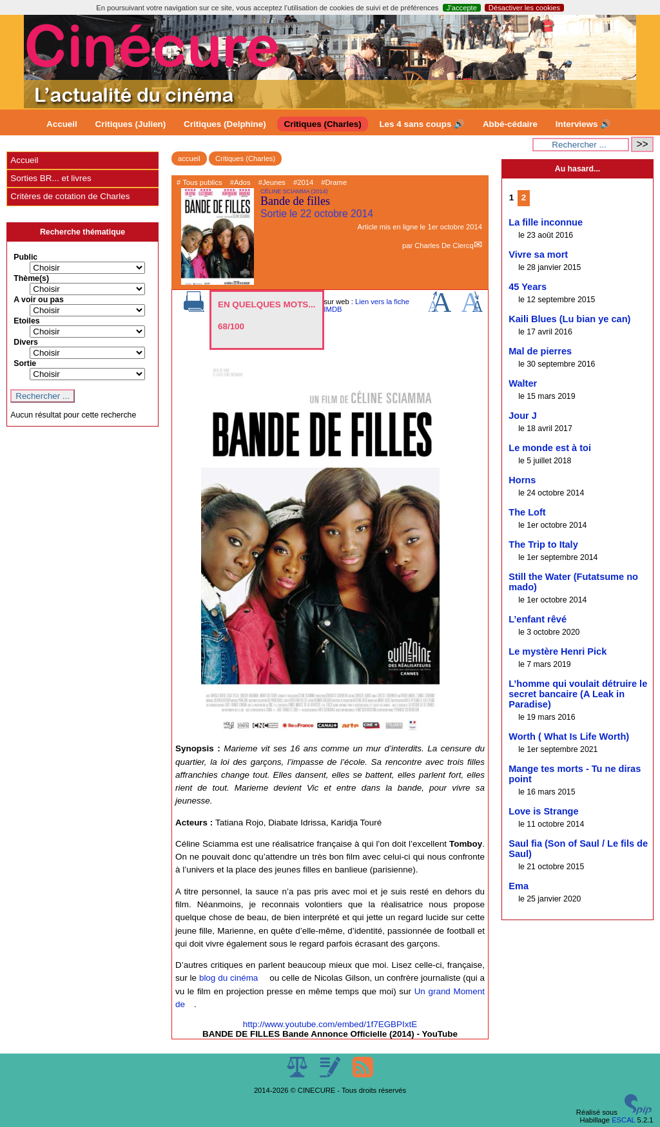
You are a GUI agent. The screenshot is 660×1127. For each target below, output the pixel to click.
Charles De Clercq (443, 245)
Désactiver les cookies (524, 8)
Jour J (523, 415)
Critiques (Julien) (130, 124)
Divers (26, 342)
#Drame (334, 182)
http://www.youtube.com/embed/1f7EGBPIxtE (330, 1024)
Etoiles (26, 320)
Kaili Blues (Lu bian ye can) (569, 319)
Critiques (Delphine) (225, 124)
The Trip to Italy (543, 544)
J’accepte (462, 8)
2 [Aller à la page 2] (523, 197)
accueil (189, 158)
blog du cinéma (228, 978)
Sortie (25, 363)
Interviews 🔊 (583, 124)
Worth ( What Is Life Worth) (569, 736)
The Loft (527, 512)
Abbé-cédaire (510, 124)
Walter (523, 383)
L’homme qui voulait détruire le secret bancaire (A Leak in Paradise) (578, 694)
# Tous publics (199, 182)
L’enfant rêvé (538, 619)
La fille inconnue (546, 222)
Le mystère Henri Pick (558, 651)
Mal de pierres (540, 351)
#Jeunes (272, 182)
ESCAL (623, 1120)
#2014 (303, 182)
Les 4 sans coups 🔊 (422, 124)
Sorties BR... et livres (50, 178)
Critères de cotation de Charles (70, 196)
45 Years (528, 287)
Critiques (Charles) (322, 124)
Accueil (61, 124)
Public (25, 257)
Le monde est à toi (550, 448)
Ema (519, 886)
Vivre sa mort (538, 254)
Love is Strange (543, 811)
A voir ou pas (39, 299)
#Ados (240, 182)
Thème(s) (31, 278)
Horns (522, 480)
